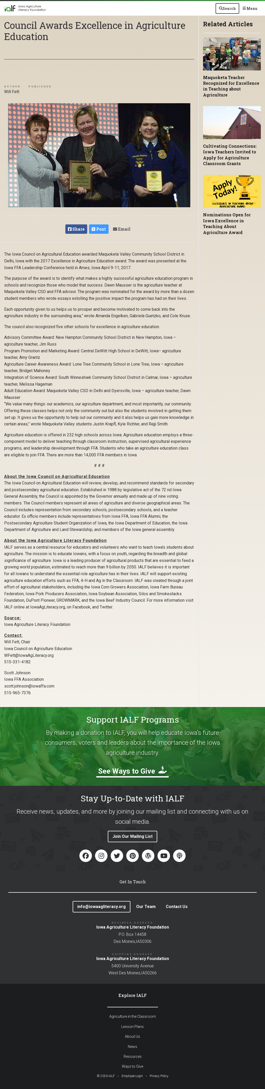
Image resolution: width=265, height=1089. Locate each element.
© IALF (106, 1076)
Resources (133, 1056)
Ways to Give (132, 1066)
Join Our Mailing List (132, 836)
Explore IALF (132, 995)
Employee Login (132, 1076)
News (132, 1047)
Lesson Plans (132, 1027)
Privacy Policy (159, 1076)
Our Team (146, 906)
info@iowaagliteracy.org (101, 906)
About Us (132, 1036)
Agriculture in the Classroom (132, 1016)
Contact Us (177, 906)
